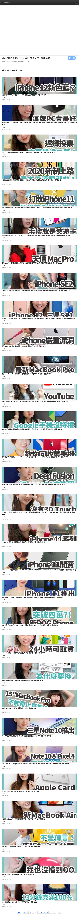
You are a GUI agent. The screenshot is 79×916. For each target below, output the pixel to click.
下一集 (72, 58)
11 (54, 912)
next (60, 912)
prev (19, 912)
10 (50, 912)
